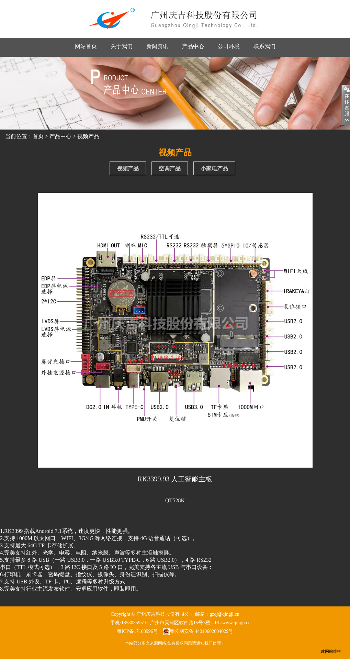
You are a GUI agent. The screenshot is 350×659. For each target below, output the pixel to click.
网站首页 (86, 46)
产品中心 (193, 46)
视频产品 (88, 136)
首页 (38, 136)
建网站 (327, 651)
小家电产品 (214, 168)
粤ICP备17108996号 (137, 631)
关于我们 (122, 46)
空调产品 (170, 168)
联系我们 (264, 46)
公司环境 (229, 46)
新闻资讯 (157, 46)
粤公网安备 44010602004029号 (202, 631)
